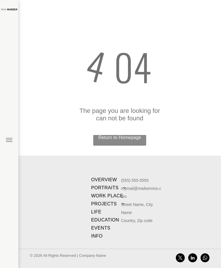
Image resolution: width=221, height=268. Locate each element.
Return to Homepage (119, 137)
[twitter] (180, 258)
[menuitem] (109, 180)
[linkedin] (192, 258)
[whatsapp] (205, 258)
